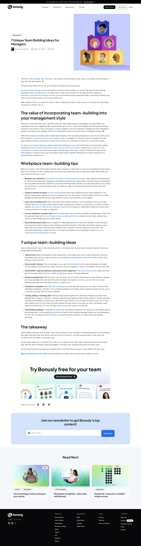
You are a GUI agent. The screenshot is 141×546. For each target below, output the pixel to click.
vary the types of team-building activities (60, 216)
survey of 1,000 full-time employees (47, 207)
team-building (34, 79)
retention (68, 126)
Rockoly (64, 306)
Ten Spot (43, 303)
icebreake (48, 79)
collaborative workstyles (30, 150)
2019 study (53, 193)
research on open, (98, 148)
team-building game (59, 286)
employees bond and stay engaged (46, 138)
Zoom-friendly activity (88, 271)
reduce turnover (59, 148)
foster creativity (75, 148)
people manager (35, 90)
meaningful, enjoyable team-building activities (38, 95)
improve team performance (41, 148)
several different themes (79, 257)
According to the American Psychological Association (65, 179)
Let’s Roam (81, 280)
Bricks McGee (51, 315)
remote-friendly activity (76, 264)
